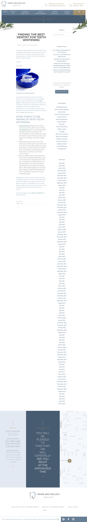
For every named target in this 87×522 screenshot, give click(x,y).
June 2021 (62, 308)
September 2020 (62, 330)
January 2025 (62, 202)
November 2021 (61, 296)
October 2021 (62, 298)
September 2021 (62, 300)
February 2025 (62, 200)
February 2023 (62, 259)
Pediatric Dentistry (61, 139)
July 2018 (61, 394)
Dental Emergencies (62, 119)
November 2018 (61, 384)
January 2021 (62, 320)
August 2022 (61, 273)
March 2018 (61, 404)
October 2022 (62, 269)
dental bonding (42, 203)
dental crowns (25, 130)
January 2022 (62, 291)
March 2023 (61, 256)
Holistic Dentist (61, 129)
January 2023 (62, 261)
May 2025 (62, 193)
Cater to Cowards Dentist (61, 114)
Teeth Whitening (62, 146)
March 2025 (61, 197)
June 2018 (62, 396)
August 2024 (61, 215)
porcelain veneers (29, 205)
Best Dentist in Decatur (30, 203)
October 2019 (62, 357)
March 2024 (61, 227)
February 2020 (62, 347)
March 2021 (61, 315)
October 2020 (62, 327)
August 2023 (61, 244)
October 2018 (62, 386)
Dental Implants (61, 122)
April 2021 (62, 313)
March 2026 (61, 168)
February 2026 (62, 170)
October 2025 (62, 180)
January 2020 (62, 350)
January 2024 (62, 232)
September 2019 (62, 359)
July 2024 (61, 217)
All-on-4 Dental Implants (62, 109)
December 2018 (61, 381)
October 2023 (62, 239)
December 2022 (61, 264)
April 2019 (62, 372)
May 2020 (62, 340)
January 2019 (62, 379)
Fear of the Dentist (61, 127)
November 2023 (61, 237)
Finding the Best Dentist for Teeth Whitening (31, 37)
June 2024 (62, 220)
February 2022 (62, 288)
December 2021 (61, 293)
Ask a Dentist (62, 91)
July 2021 (61, 305)
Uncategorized (62, 149)
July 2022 (61, 276)
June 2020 (62, 337)
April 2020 (62, 342)
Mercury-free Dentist (62, 134)
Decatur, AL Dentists (37, 193)
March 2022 (61, 286)
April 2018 (62, 401)
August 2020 (61, 332)
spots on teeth (39, 205)
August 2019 (61, 362)
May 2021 (62, 310)
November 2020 (61, 325)
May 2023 (62, 251)
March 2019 (61, 374)
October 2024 (62, 210)
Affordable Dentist (61, 107)
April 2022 (62, 283)
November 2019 (61, 354)
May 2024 (62, 222)
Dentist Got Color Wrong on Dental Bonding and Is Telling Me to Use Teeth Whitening (61, 65)
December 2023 (61, 234)
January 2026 (62, 173)
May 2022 (62, 281)
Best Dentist (26, 201)
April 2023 (62, 254)
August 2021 (61, 303)
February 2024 (62, 229)
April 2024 (62, 224)
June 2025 (62, 190)
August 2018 (61, 391)
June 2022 (62, 278)
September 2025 (62, 183)
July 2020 (61, 335)
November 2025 (61, 178)
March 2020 (61, 345)
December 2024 (61, 205)
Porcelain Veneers (62, 141)
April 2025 (62, 195)
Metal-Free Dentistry (62, 136)
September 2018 (62, 389)
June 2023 (62, 249)
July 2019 (61, 364)
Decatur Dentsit (61, 117)
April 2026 (62, 166)
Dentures (61, 124)
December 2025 (61, 175)
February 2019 (62, 377)
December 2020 (61, 323)
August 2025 (61, 185)
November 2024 (61, 207)
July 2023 (61, 247)
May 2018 (62, 399)
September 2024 (62, 212)
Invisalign (62, 131)
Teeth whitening (23, 126)
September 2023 (62, 242)
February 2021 (62, 318)
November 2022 (61, 266)
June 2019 (62, 367)
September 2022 (62, 271)
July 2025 (61, 188)
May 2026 (62, 163)
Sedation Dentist (62, 144)
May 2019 (62, 369)
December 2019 (61, 352)
